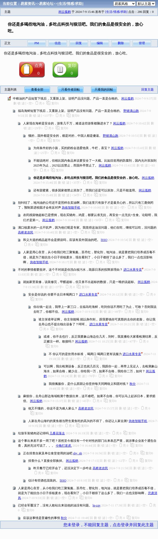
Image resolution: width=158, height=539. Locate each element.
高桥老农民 (25, 232)
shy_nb (77, 453)
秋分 (133, 384)
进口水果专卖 (132, 269)
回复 (79, 43)
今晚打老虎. (64, 445)
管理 (142, 43)
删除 (121, 43)
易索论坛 (46, 4)
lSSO (104, 240)
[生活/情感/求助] (70, 4)
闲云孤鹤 (64, 12)
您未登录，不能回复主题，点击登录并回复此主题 (108, 525)
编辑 (100, 43)
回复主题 (147, 89)
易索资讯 (28, 4)
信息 (58, 43)
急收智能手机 (71, 207)
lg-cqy (97, 505)
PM (36, 43)
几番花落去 (57, 433)
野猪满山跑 (131, 111)
